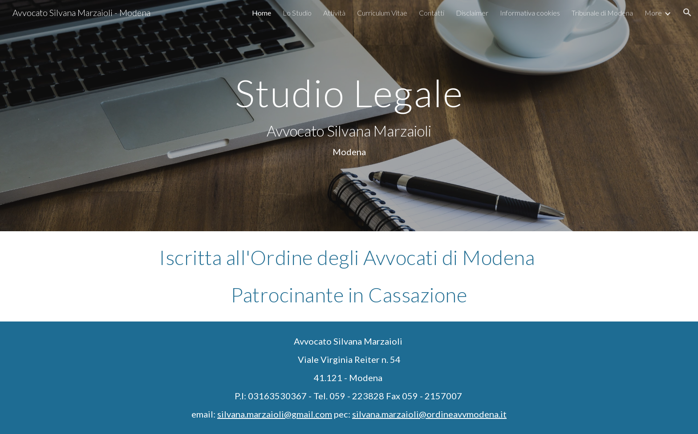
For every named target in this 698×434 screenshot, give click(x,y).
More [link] (653, 12)
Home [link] (261, 12)
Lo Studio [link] (297, 12)
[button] (687, 12)
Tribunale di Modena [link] (602, 12)
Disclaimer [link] (472, 12)
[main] (349, 115)
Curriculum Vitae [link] (382, 12)
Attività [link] (334, 12)
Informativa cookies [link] (530, 12)
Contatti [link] (431, 12)
